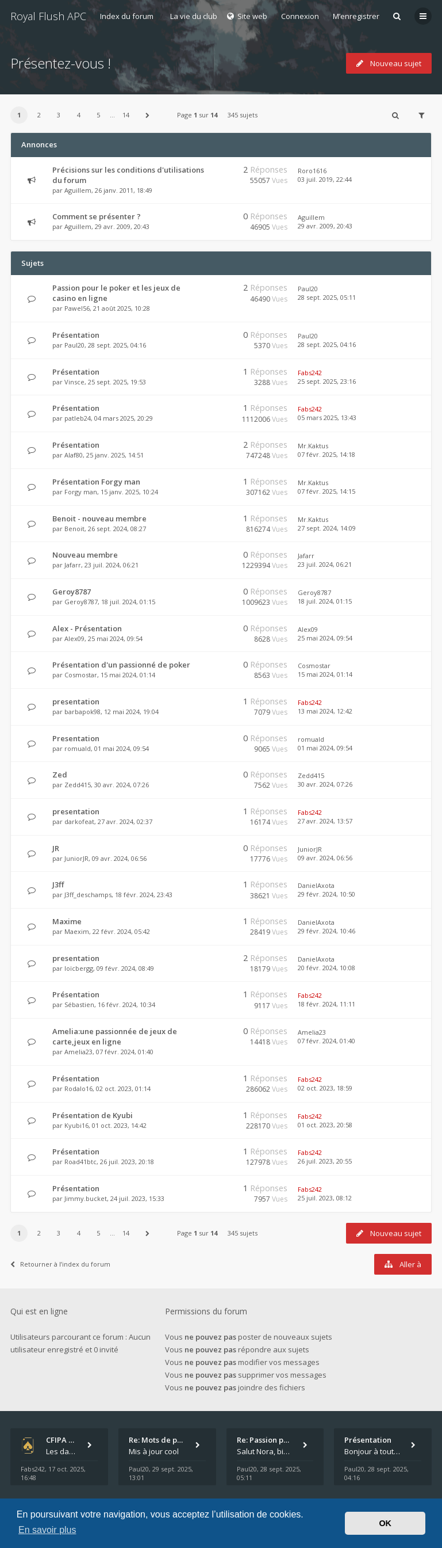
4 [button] (78, 114)
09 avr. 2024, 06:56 (325, 857)
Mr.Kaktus (313, 445)
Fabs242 (310, 372)
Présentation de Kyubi (92, 1115)
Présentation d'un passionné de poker (121, 664)
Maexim (76, 931)
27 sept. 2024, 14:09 (327, 528)
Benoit (74, 528)
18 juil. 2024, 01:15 (325, 601)
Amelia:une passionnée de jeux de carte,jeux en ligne (114, 1036)
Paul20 (308, 288)
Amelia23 (78, 1051)
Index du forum (126, 16)
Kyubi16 (76, 1125)
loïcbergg (78, 968)
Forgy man (80, 491)
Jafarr (72, 565)
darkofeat (79, 821)
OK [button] (385, 1523)
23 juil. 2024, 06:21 (325, 564)
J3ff (58, 884)
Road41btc (80, 1161)
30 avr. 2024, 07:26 (325, 784)
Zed (59, 774)
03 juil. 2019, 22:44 (325, 179)
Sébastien (79, 1004)
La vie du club (193, 16)
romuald (77, 748)
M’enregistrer (356, 16)
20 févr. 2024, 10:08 (326, 967)
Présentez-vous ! (60, 63)
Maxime (67, 921)
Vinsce (74, 382)
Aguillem (77, 190)
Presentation (75, 738)
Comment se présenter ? (96, 216)
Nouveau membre (85, 555)
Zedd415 (77, 784)
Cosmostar (80, 674)
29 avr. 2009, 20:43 (325, 226)
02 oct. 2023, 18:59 (325, 1088)
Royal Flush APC (48, 16)
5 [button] (98, 114)
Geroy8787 (71, 591)
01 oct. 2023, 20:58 (325, 1124)
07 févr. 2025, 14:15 (326, 491)
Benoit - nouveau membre (99, 518)
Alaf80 (73, 455)
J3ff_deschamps (88, 894)
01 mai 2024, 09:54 (325, 748)
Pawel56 (77, 308)
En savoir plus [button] (47, 1530)
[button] (147, 115)
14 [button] (125, 114)
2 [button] (39, 114)
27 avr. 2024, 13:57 (325, 821)
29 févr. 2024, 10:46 (326, 930)
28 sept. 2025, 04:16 (327, 344)
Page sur (197, 114)
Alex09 (74, 638)
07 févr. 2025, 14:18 (326, 454)
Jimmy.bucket (85, 1198)
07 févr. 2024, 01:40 (326, 1040)
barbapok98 (82, 711)
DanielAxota (316, 885)
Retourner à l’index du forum (60, 1264)
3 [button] (58, 114)
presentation (75, 701)
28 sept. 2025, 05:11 (327, 297)
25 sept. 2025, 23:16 (327, 381)
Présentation (75, 335)
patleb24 (77, 418)
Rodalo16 (78, 1088)
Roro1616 (312, 170)
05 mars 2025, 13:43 (327, 417)
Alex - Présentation (87, 628)
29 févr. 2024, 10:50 (326, 894)
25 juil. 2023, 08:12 (325, 1198)
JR (55, 848)
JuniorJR (76, 858)
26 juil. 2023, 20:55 (325, 1161)
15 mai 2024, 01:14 (325, 674)
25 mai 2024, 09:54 (325, 638)
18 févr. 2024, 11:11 (326, 1004)
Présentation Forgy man (96, 481)
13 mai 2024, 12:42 (325, 711)
